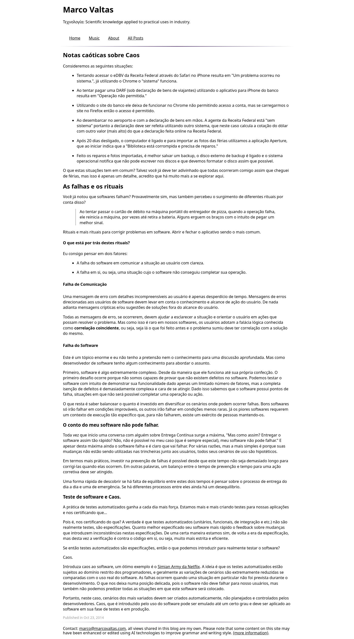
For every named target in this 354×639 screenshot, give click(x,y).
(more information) (250, 633)
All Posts (135, 38)
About (113, 38)
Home (74, 38)
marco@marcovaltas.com (102, 628)
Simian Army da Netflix (179, 566)
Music (94, 38)
